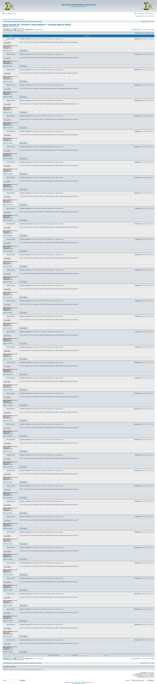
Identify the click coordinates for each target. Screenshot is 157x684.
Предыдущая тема (139, 33)
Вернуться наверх (7, 50)
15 (146, 29)
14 (145, 29)
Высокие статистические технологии (78, 5)
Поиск (142, 13)
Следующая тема (149, 33)
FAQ (136, 13)
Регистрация (12, 13)
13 (143, 29)
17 (150, 29)
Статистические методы (35, 21)
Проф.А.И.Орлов (14, 26)
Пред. (138, 29)
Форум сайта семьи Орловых (78, 6)
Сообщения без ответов (9, 19)
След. (152, 29)
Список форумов (7, 21)
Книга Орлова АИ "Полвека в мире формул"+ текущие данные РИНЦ (37, 24)
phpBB (72, 682)
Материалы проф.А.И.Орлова (20, 21)
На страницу (134, 29)
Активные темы (20, 19)
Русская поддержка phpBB (78, 683)
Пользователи (149, 13)
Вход (5, 13)
